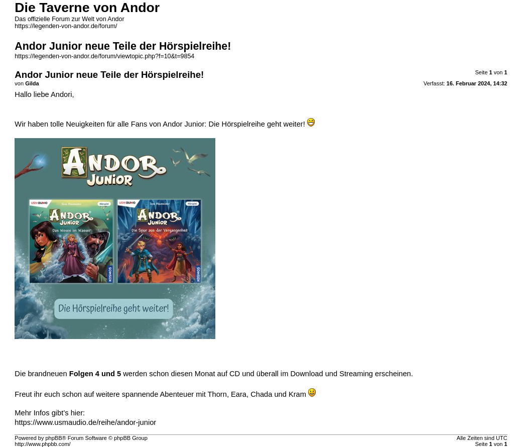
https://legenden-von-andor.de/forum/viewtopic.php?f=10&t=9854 (104, 56)
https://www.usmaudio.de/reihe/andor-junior (85, 422)
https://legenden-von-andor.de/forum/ (66, 26)
